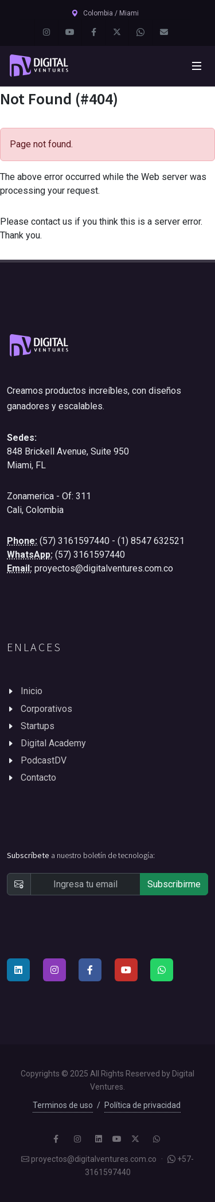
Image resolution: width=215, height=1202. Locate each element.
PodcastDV (44, 760)
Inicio (31, 691)
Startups (37, 726)
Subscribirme (174, 884)
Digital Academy (53, 743)
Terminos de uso (63, 1105)
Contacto (38, 777)
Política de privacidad (142, 1105)
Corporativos (46, 708)
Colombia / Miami (105, 13)
